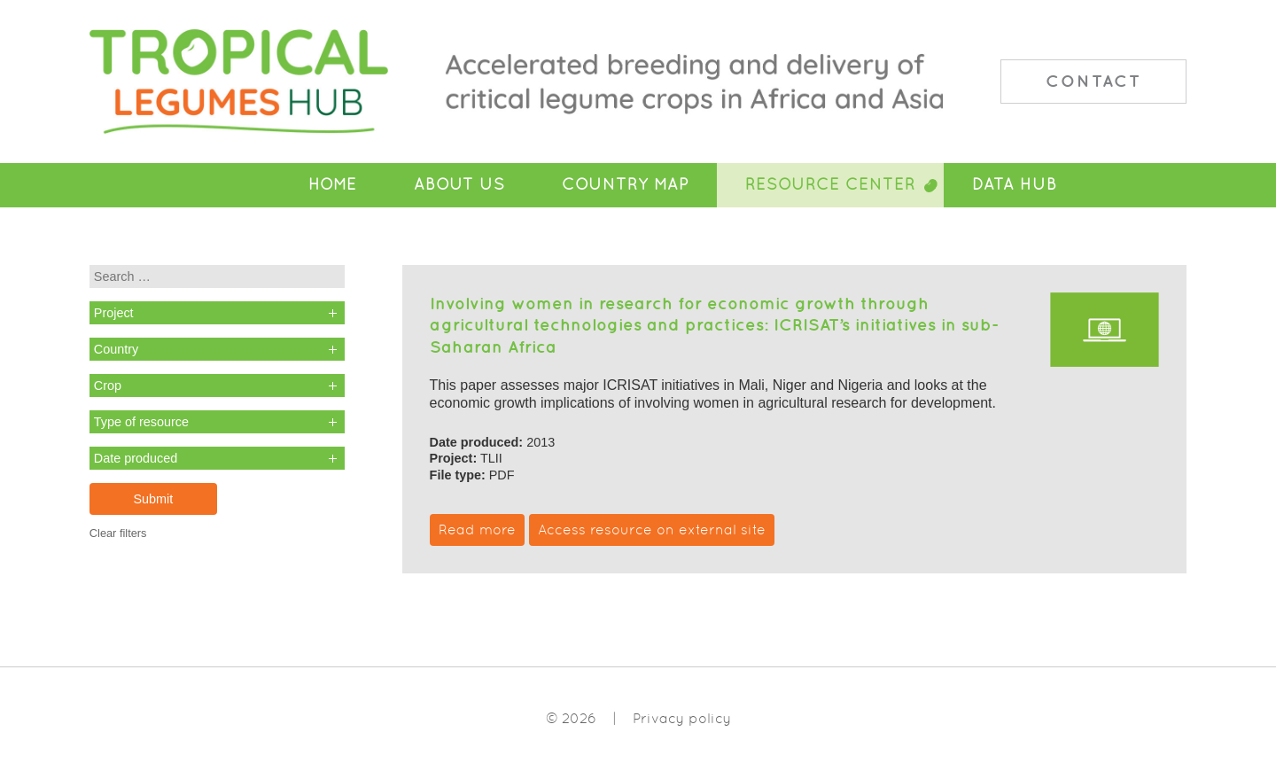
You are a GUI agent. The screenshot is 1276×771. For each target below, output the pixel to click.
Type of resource (141, 422)
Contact (1093, 80)
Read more (477, 529)
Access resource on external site (652, 529)
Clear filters (118, 533)
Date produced (135, 458)
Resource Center (830, 184)
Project (114, 313)
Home (332, 184)
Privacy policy (682, 718)
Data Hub (1014, 184)
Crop (107, 385)
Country (116, 349)
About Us (459, 184)
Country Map (625, 184)
